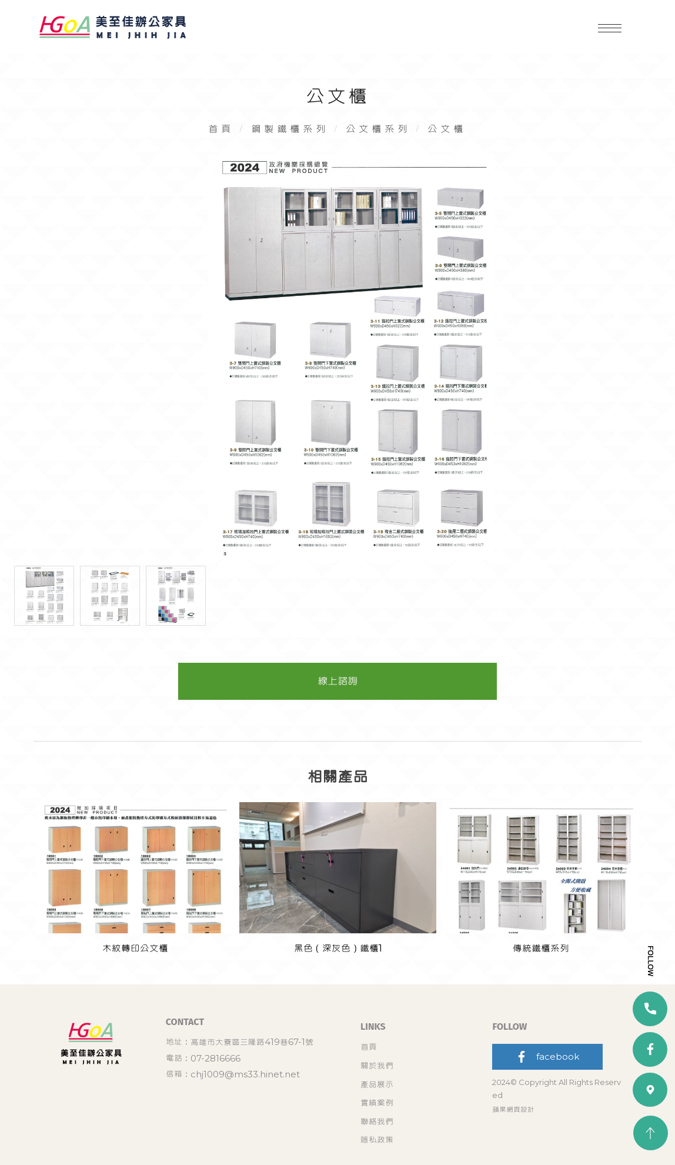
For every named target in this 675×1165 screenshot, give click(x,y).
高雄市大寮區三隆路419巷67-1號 (276, 1096)
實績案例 (442, 1113)
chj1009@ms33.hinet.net (270, 1128)
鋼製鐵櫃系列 (288, 139)
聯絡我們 (376, 1131)
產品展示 (376, 1113)
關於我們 (442, 1096)
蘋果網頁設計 (513, 1158)
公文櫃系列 (380, 139)
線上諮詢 (337, 718)
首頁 (217, 139)
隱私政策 (442, 1131)
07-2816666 (240, 1112)
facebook (547, 1106)
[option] (337, 380)
